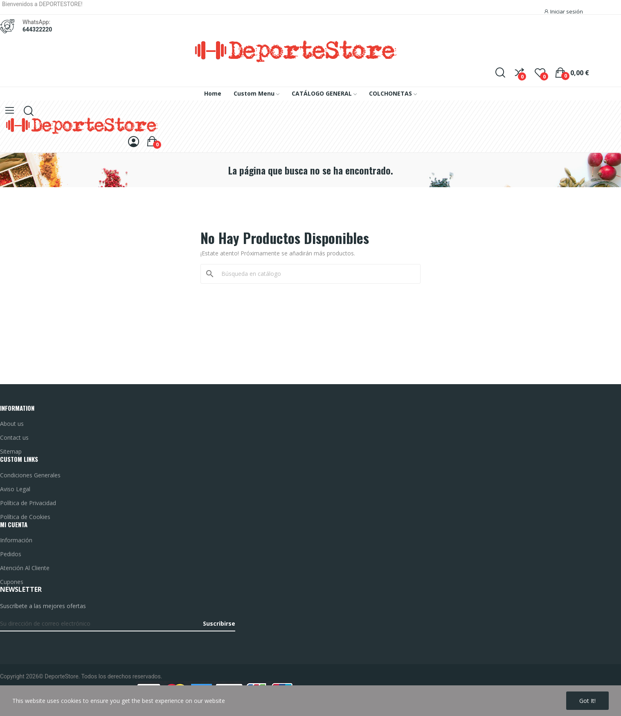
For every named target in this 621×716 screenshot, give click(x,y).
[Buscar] (315, 273)
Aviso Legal (15, 489)
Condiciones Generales (30, 475)
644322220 (37, 29)
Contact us (14, 437)
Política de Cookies (25, 517)
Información (16, 540)
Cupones (11, 582)
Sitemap (11, 451)
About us (12, 423)
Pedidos (10, 554)
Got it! (587, 701)
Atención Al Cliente (25, 568)
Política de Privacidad (28, 503)
